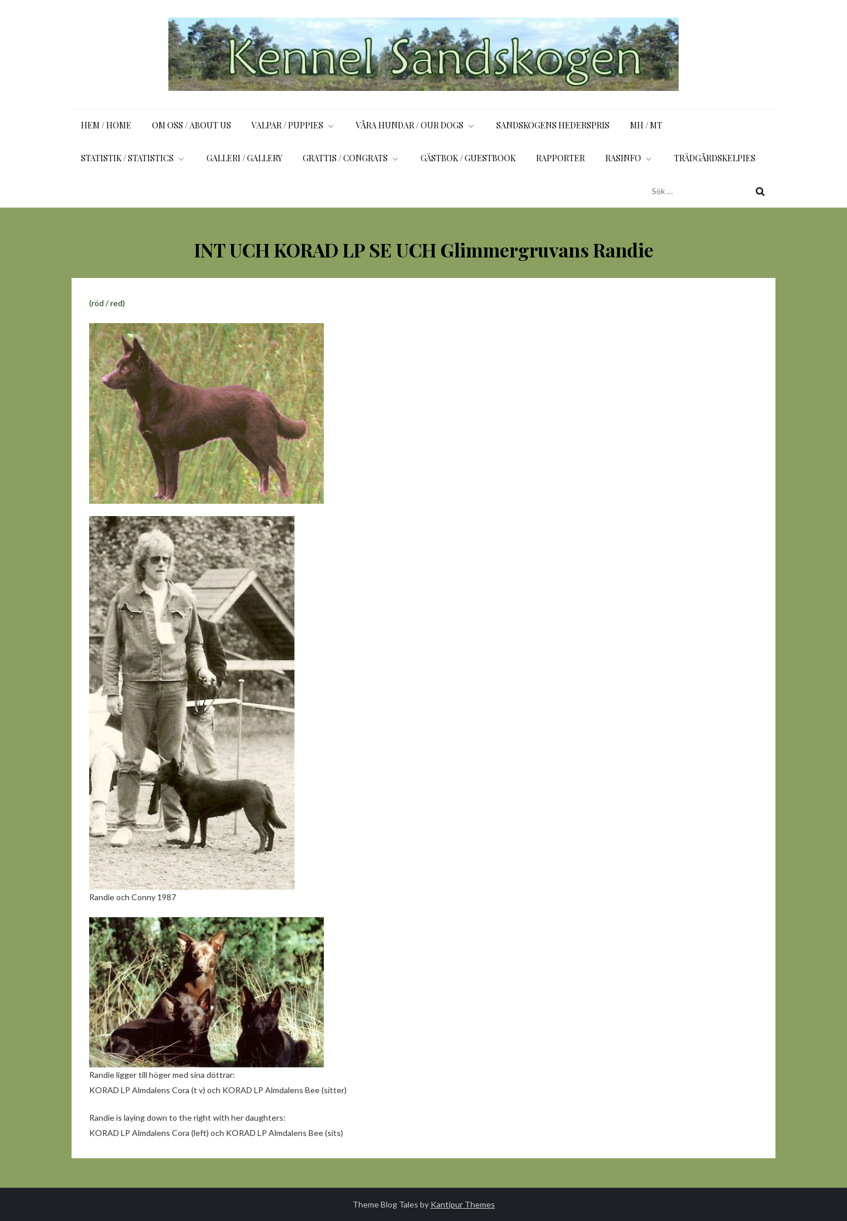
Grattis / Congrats (351, 158)
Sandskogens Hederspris (552, 125)
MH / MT (646, 125)
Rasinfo (629, 158)
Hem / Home (106, 125)
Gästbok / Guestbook (468, 158)
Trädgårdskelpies (714, 158)
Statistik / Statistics (133, 158)
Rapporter (560, 158)
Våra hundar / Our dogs (416, 125)
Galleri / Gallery (244, 158)
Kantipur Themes (463, 1204)
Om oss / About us (191, 125)
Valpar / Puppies (294, 125)
